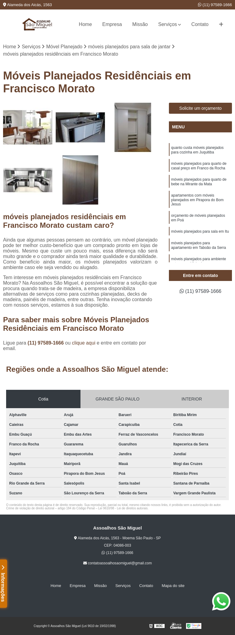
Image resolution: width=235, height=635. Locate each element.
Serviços (167, 24)
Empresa (112, 24)
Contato (199, 24)
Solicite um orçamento (200, 108)
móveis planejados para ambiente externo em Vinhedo (198, 261)
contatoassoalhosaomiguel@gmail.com (117, 563)
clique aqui (83, 342)
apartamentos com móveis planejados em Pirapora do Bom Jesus (197, 199)
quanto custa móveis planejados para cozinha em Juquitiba (197, 150)
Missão (140, 24)
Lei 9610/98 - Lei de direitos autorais (123, 508)
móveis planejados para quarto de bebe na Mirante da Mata (198, 181)
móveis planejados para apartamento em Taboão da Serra (198, 245)
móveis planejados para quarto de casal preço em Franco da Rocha (198, 165)
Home (85, 24)
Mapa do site (173, 585)
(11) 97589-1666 (215, 4)
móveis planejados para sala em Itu (200, 231)
